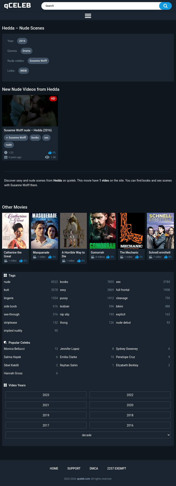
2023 (46, 395)
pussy (87, 298)
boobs (87, 282)
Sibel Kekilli (31, 365)
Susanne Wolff (38, 60)
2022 (130, 395)
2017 (46, 425)
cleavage (143, 298)
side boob (31, 306)
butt (31, 290)
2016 (130, 425)
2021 (46, 405)
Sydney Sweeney (143, 349)
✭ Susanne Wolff (16, 137)
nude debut (143, 322)
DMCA (94, 468)
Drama (27, 50)
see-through (31, 314)
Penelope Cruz (143, 357)
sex (143, 282)
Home (54, 468)
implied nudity (31, 331)
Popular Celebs (19, 343)
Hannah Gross (31, 373)
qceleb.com (83, 478)
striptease (31, 322)
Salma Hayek (31, 357)
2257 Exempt (116, 468)
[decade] (87, 435)
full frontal (143, 290)
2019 (46, 415)
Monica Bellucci (31, 349)
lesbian (87, 306)
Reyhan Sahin (87, 365)
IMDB (23, 70)
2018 (130, 415)
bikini (143, 306)
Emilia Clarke (87, 357)
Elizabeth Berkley (143, 365)
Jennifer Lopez (87, 349)
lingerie (31, 298)
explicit (143, 314)
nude (31, 282)
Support (74, 468)
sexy (87, 290)
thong (87, 322)
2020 (130, 405)
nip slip (87, 314)
